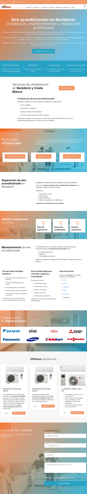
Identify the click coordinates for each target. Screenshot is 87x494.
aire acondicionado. (14, 71)
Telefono (65, 453)
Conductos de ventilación (47, 7)
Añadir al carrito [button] (19, 413)
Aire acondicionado (19, 7)
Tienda (72, 7)
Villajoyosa (65, 287)
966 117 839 (5, 2)
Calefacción (28, 7)
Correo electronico (65, 443)
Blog (76, 1)
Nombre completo (65, 434)
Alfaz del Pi (66, 294)
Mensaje (65, 467)
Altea (64, 280)
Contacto (82, 1)
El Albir (64, 290)
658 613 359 (17, 2)
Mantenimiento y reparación (62, 7)
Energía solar (36, 7)
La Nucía (65, 283)
